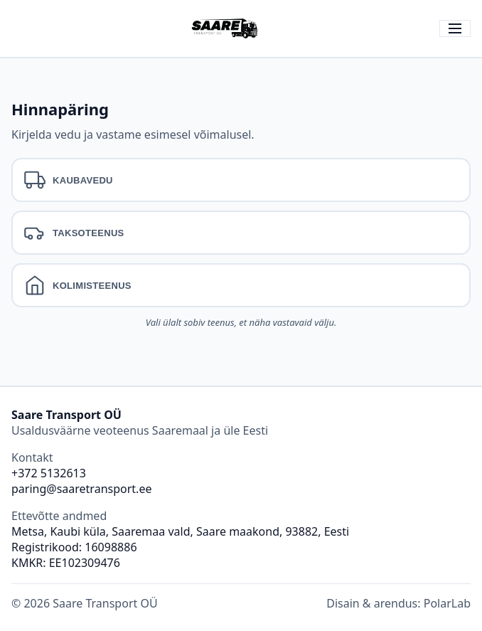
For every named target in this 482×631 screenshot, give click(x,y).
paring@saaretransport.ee (81, 489)
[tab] (241, 180)
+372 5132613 (48, 473)
